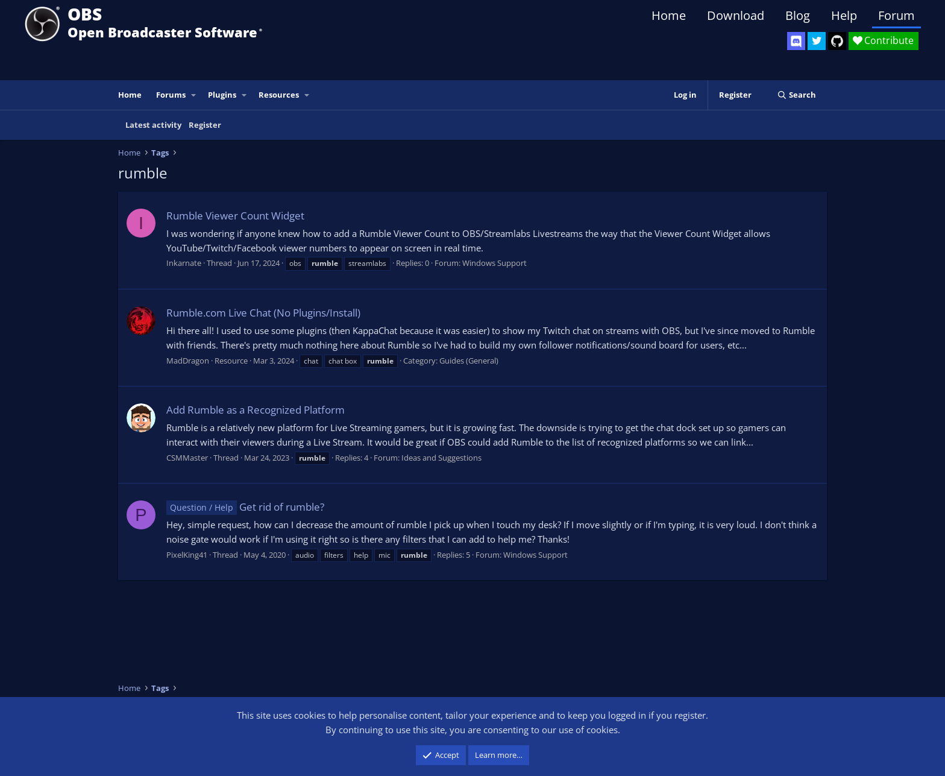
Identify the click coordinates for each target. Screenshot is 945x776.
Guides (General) (468, 360)
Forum (896, 15)
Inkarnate (183, 262)
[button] (194, 95)
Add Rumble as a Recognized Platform (255, 410)
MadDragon (187, 360)
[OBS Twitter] (817, 41)
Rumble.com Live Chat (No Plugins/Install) (263, 313)
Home (668, 15)
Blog (797, 15)
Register (205, 124)
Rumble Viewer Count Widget (235, 215)
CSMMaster (187, 457)
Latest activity (153, 124)
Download (735, 15)
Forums (171, 94)
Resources (279, 94)
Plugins (222, 94)
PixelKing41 (186, 554)
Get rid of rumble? (245, 507)
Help (844, 15)
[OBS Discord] (796, 41)
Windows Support (494, 262)
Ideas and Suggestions (441, 457)
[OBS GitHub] (837, 41)
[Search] (796, 95)
